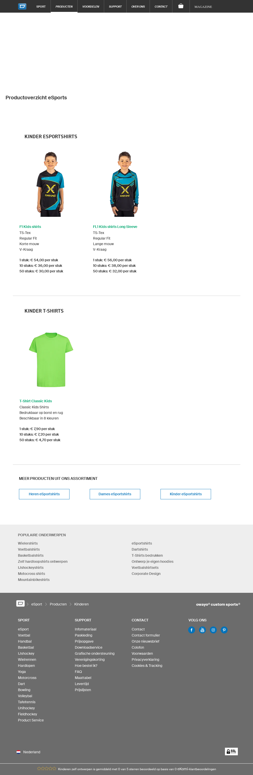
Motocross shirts (31, 538)
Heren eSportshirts (44, 459)
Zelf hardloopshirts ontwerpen (42, 526)
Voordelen (90, 6)
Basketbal (26, 612)
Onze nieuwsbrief (145, 606)
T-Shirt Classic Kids (35, 366)
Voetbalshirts (29, 514)
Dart (21, 649)
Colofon (138, 612)
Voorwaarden (142, 618)
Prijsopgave (84, 606)
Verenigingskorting (90, 624)
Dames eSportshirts (115, 459)
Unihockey (26, 673)
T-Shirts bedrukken (147, 520)
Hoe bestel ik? (86, 630)
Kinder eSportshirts (186, 459)
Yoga (22, 637)
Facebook (192, 595)
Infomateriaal (85, 594)
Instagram (213, 595)
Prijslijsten (83, 655)
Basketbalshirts (30, 520)
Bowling (24, 655)
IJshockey (26, 618)
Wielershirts (28, 508)
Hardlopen (26, 630)
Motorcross (27, 643)
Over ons (138, 6)
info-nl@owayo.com (108, 754)
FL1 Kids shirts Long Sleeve (115, 192)
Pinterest (224, 595)
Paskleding (83, 600)
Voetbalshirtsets (145, 532)
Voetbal (24, 600)
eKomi (182, 734)
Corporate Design (146, 538)
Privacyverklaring (145, 624)
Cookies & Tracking (147, 630)
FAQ (78, 637)
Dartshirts (140, 514)
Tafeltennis (26, 667)
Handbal (25, 606)
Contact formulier (146, 600)
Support (115, 6)
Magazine (203, 7)
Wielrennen (27, 624)
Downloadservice (88, 612)
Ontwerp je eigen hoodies (152, 526)
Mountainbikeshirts (34, 544)
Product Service (31, 685)
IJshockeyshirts (30, 532)
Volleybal (25, 661)
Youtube (202, 595)
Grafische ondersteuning (94, 618)
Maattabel (83, 643)
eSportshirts (142, 508)
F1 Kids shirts (30, 192)
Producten (64, 6)
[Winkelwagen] (181, 6)
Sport (41, 6)
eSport (23, 594)
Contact (161, 6)
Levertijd (82, 649)
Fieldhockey (27, 679)
